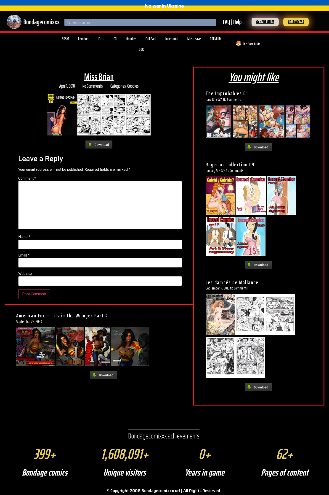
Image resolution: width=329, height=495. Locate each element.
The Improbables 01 (227, 93)
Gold (141, 49)
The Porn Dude (251, 44)
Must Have (194, 38)
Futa (101, 38)
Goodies (131, 38)
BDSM (65, 38)
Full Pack (151, 38)
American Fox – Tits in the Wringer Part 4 (62, 315)
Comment (27, 178)
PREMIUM (215, 38)
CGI (115, 38)
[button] (265, 22)
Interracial (171, 38)
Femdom (83, 38)
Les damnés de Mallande (232, 282)
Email (23, 255)
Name (24, 237)
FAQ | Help (232, 22)
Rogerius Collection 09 (230, 164)
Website (25, 274)
